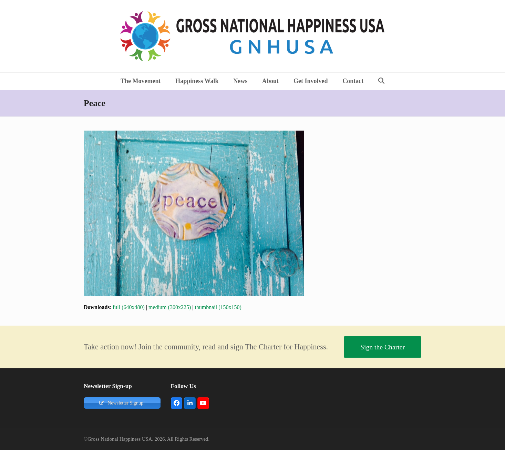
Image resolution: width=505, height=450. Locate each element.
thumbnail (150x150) (218, 307)
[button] (381, 81)
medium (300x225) (169, 307)
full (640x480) (129, 307)
